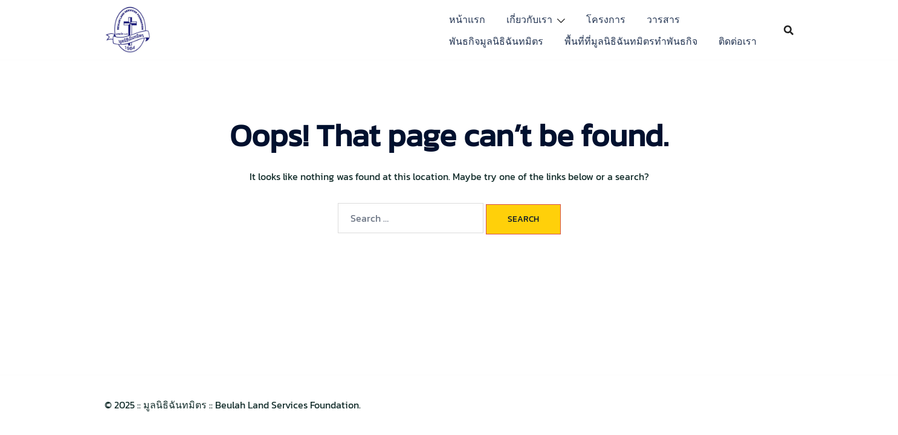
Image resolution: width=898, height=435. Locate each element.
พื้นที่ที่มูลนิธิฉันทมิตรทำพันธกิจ (630, 41)
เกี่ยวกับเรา (529, 19)
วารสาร (663, 19)
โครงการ (605, 19)
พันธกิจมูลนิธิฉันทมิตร (496, 41)
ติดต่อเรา (738, 41)
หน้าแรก (467, 19)
